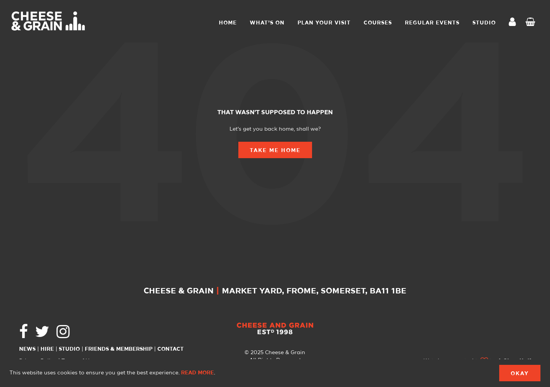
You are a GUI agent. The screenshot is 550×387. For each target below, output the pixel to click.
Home (228, 23)
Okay (520, 373)
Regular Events (432, 23)
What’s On (267, 23)
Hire (47, 349)
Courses (378, 23)
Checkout (532, 22)
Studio (69, 349)
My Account (514, 22)
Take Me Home (275, 150)
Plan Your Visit (324, 23)
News (27, 349)
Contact (170, 349)
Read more (197, 373)
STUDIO (484, 23)
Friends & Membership (118, 349)
